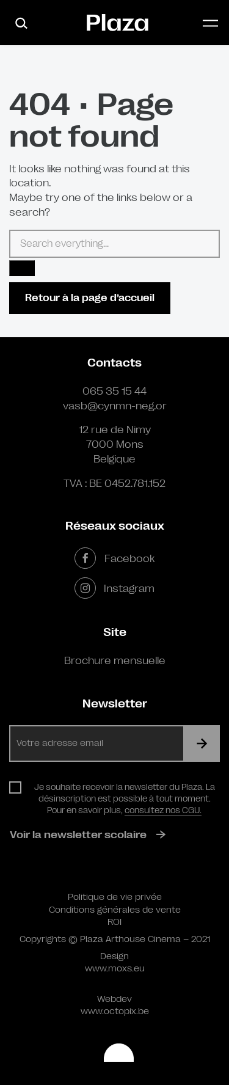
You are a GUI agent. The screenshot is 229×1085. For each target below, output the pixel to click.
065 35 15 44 (114, 391)
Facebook (114, 558)
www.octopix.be (115, 1011)
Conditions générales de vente (115, 910)
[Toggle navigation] (210, 23)
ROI (114, 922)
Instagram (114, 588)
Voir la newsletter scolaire (78, 834)
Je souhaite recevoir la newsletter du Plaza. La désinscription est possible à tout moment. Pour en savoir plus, (124, 798)
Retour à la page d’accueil (89, 298)
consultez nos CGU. (163, 810)
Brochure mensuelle (114, 660)
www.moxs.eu (115, 968)
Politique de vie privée (115, 897)
